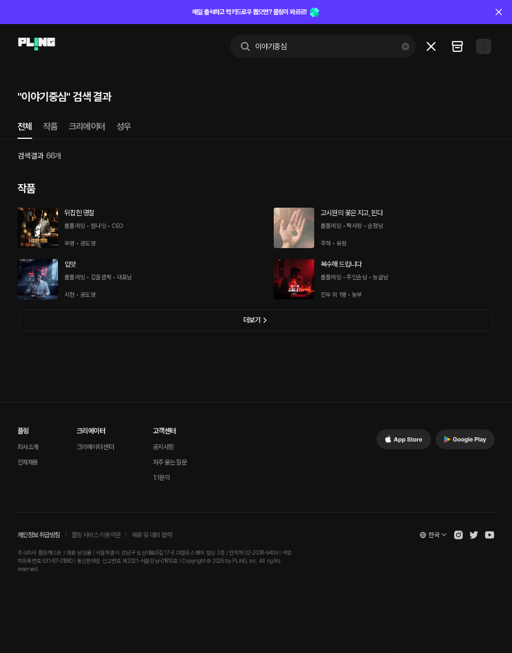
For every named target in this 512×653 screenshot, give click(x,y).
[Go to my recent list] (457, 46)
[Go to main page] (36, 44)
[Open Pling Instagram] (458, 535)
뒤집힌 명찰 (79, 213)
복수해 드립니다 (341, 264)
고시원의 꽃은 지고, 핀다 (352, 213)
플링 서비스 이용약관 (96, 535)
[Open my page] (484, 46)
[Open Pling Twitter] (473, 535)
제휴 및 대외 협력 (152, 535)
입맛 (70, 264)
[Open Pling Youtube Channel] (490, 535)
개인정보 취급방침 (38, 535)
